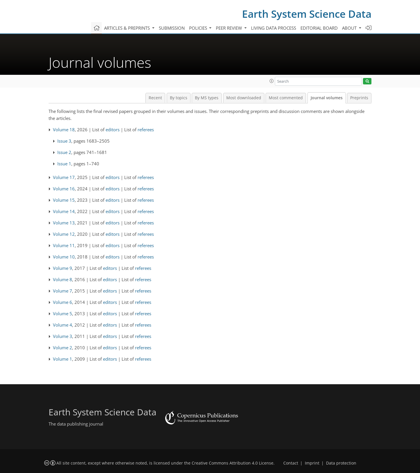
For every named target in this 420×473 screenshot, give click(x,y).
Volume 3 (62, 336)
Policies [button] (198, 28)
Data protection (341, 463)
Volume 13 (64, 223)
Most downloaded (243, 97)
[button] (272, 81)
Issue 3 (64, 141)
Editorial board (319, 28)
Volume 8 (62, 279)
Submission (172, 28)
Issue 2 (64, 152)
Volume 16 (64, 189)
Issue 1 (64, 163)
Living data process (273, 28)
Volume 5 (62, 313)
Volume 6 (62, 302)
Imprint (312, 463)
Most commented (286, 97)
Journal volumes (327, 97)
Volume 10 (64, 257)
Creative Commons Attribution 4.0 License (232, 463)
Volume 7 (62, 291)
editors (113, 129)
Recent (155, 97)
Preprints (359, 97)
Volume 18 (64, 129)
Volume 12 (64, 234)
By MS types (206, 97)
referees (146, 129)
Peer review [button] (229, 28)
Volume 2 (62, 347)
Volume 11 (64, 245)
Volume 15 (64, 200)
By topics (178, 97)
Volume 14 (64, 211)
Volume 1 (62, 359)
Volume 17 (64, 177)
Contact (290, 463)
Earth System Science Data (306, 14)
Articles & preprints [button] (127, 28)
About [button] (350, 28)
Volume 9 (62, 268)
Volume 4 (62, 325)
